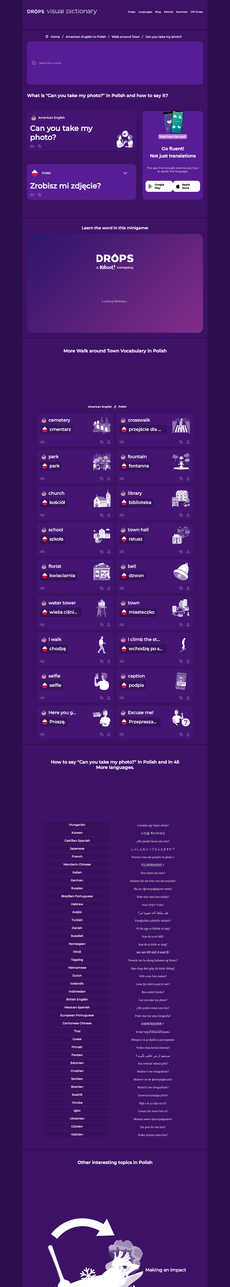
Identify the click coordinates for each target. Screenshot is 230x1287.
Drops (131, 11)
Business (181, 11)
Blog (158, 11)
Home (55, 37)
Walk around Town (126, 37)
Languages (145, 11)
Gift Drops (196, 11)
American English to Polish (86, 37)
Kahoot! (168, 11)
